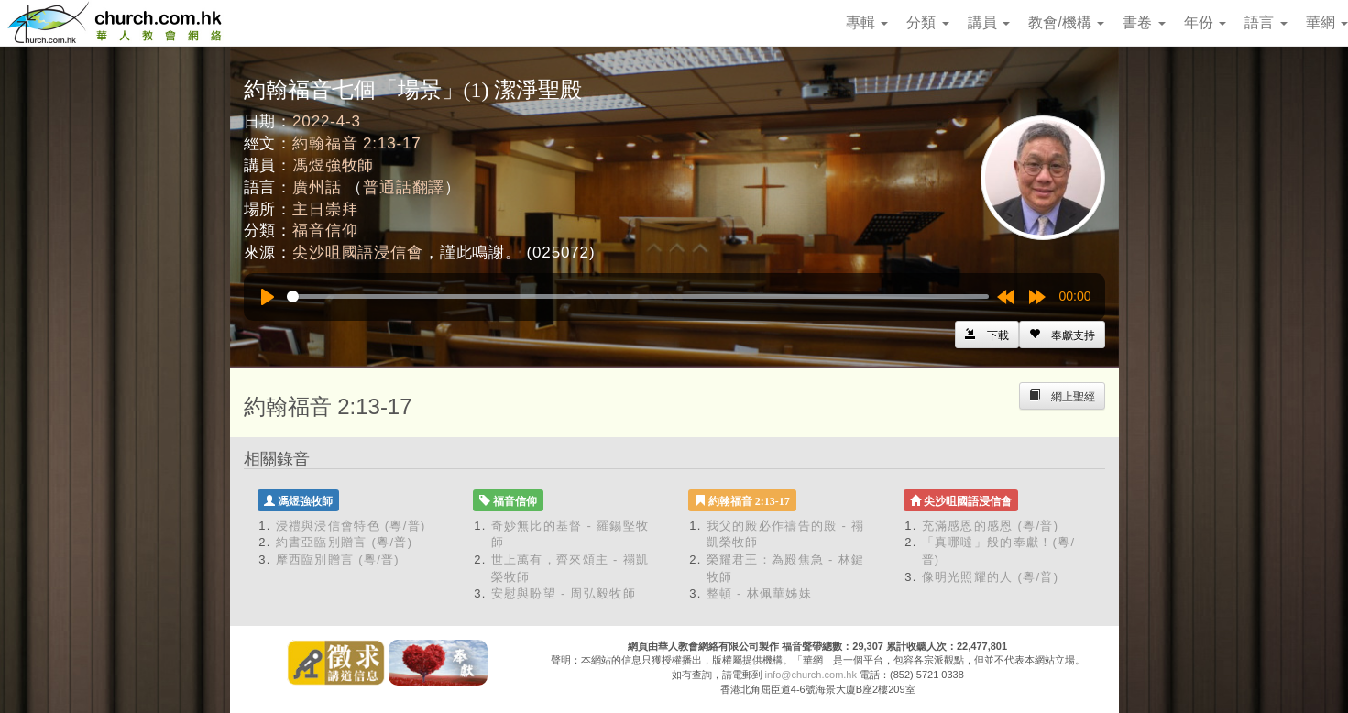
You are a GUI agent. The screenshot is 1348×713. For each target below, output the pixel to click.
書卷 (1144, 22)
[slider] (638, 296)
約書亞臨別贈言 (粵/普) (344, 542)
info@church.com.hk (811, 674)
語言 (1265, 22)
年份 (1205, 22)
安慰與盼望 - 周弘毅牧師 (563, 593)
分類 (927, 22)
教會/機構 (1066, 22)
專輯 (867, 22)
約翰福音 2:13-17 (357, 143)
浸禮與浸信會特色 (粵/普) (351, 525)
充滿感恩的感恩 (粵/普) (990, 525)
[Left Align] (1062, 334)
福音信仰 (324, 230)
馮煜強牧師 (333, 165)
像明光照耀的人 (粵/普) (990, 577)
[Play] (267, 297)
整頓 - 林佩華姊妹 (760, 593)
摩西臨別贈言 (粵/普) (338, 559)
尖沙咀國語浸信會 (357, 252)
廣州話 (317, 187)
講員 (989, 22)
